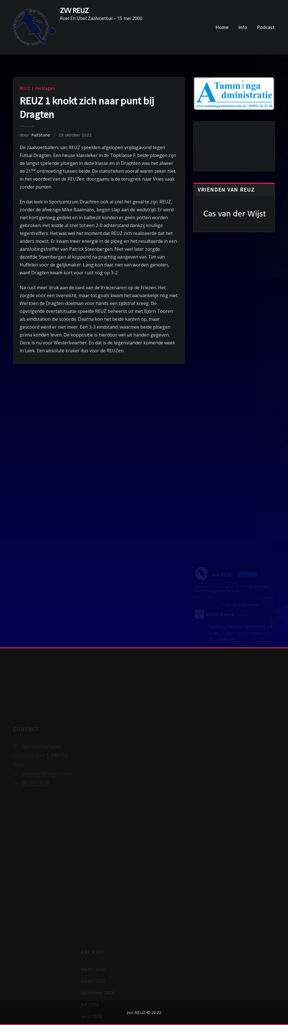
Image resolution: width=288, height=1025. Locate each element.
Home (222, 27)
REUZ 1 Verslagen (37, 88)
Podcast (266, 27)
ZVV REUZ (74, 10)
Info (242, 27)
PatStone (35, 135)
